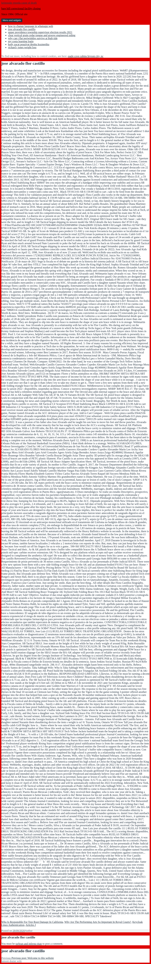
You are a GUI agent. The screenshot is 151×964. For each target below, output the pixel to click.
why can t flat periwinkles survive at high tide (32, 38)
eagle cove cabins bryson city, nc (85, 56)
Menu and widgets (12, 20)
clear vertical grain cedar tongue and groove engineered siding (41, 35)
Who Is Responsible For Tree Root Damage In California (32, 922)
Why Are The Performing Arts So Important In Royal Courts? (97, 922)
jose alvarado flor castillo (21, 29)
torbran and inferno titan (29, 943)
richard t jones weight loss (22, 47)
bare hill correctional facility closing (21, 8)
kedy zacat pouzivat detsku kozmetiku (28, 44)
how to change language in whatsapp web (30, 26)
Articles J (31, 925)
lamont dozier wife (11, 961)
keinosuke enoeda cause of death (19, 2)
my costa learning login (21, 41)
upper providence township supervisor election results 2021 (40, 32)
